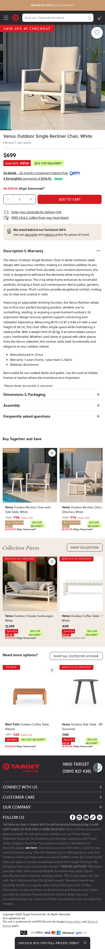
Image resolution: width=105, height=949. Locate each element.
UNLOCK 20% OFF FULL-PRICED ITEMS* (49, 943)
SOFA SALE (11, 450)
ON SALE (11, 667)
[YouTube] (86, 817)
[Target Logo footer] (33, 767)
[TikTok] (93, 817)
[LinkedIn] (100, 817)
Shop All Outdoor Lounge (76, 656)
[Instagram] (79, 817)
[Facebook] (72, 817)
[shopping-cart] (100, 18)
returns (49, 234)
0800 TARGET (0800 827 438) (77, 767)
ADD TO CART (70, 199)
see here (31, 848)
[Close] (85, 943)
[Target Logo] (15, 17)
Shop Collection (84, 547)
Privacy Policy (74, 921)
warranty (31, 234)
